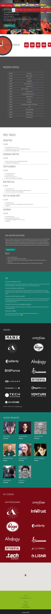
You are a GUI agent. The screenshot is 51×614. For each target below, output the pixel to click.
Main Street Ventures (15, 147)
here (39, 313)
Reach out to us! (18, 406)
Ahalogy (33, 83)
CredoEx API (14, 176)
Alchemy (12, 189)
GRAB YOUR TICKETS (9, 25)
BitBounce (13, 173)
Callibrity (12, 216)
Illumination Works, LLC (33, 88)
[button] (25, 575)
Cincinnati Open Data (20, 219)
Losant (35, 94)
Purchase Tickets (10, 249)
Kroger (12, 202)
